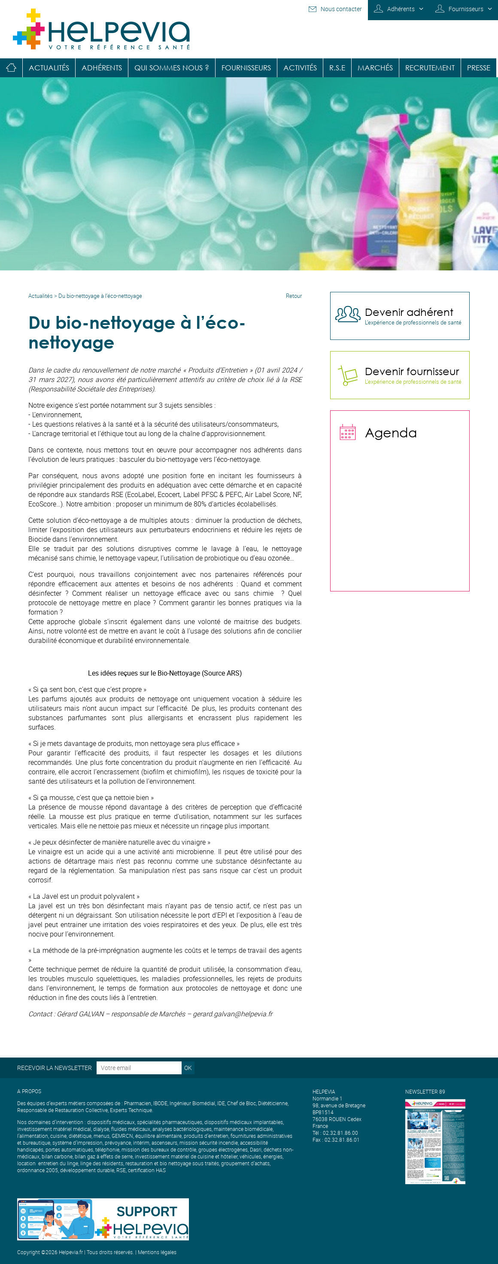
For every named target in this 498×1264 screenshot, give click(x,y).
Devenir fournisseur (412, 370)
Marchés (375, 67)
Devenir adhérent (409, 311)
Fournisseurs (466, 9)
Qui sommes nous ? (171, 67)
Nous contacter (341, 9)
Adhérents (401, 9)
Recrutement (430, 67)
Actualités (49, 67)
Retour (294, 296)
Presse (478, 67)
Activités (300, 67)
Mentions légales (157, 1252)
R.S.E (337, 67)
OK (188, 1068)
